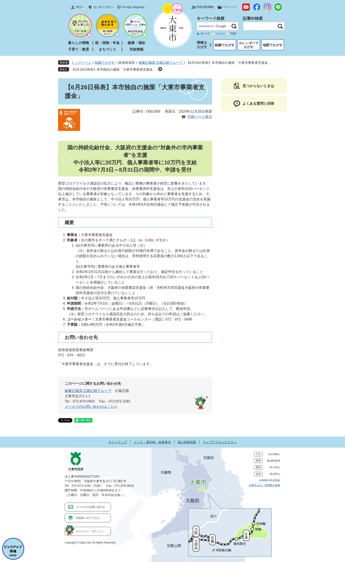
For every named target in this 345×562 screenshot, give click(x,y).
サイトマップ (117, 442)
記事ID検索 (253, 18)
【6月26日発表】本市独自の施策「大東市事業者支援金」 (113, 69)
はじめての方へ (103, 7)
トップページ (81, 62)
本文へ (80, 7)
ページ (220, 33)
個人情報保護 (187, 442)
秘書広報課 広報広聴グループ (161, 62)
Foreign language (133, 7)
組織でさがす (225, 45)
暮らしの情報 (78, 43)
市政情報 (136, 49)
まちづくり (107, 49)
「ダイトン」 (90, 531)
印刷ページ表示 (199, 117)
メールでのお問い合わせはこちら (91, 406)
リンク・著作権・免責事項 (152, 442)
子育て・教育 (78, 49)
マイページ (230, 7)
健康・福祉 (136, 43)
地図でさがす (273, 45)
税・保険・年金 (107, 43)
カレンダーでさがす (249, 45)
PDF (233, 33)
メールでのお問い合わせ (90, 507)
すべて (205, 33)
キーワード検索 (210, 18)
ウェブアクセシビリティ (220, 442)
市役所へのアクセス (88, 518)
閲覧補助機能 (205, 7)
